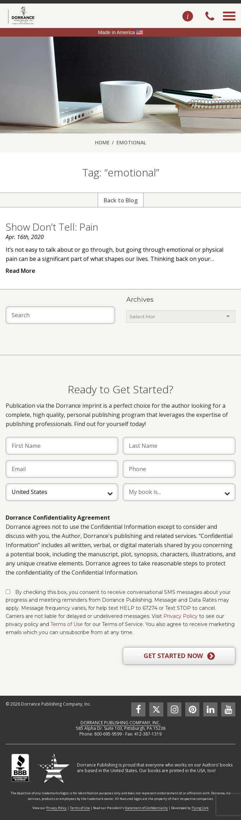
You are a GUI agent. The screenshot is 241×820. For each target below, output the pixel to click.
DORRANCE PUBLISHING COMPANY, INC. (120, 723)
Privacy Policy (180, 616)
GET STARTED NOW (179, 656)
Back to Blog (121, 200)
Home (102, 142)
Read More (20, 271)
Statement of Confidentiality (146, 808)
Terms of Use (66, 624)
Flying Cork (200, 808)
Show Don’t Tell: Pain (52, 226)
